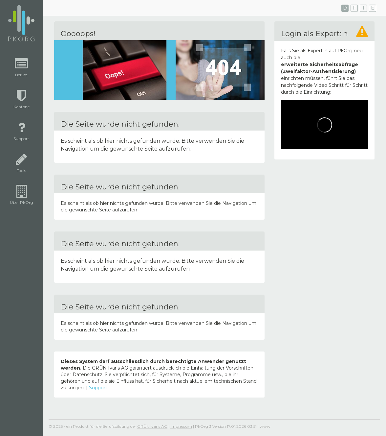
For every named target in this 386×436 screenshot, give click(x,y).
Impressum (181, 426)
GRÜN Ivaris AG (152, 426)
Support (98, 388)
